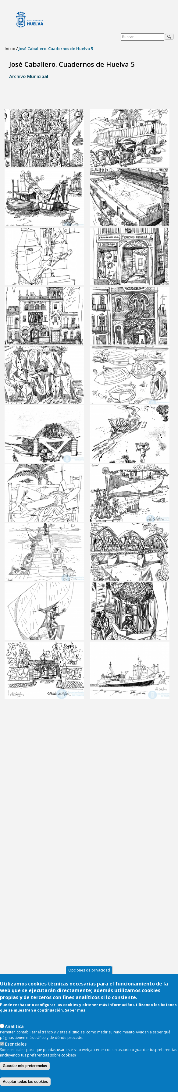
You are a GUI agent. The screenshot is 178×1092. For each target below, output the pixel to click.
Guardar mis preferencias (25, 1066)
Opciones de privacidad (89, 970)
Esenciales (16, 1044)
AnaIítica (14, 1026)
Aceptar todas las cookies (25, 1082)
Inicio (10, 48)
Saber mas (75, 1010)
